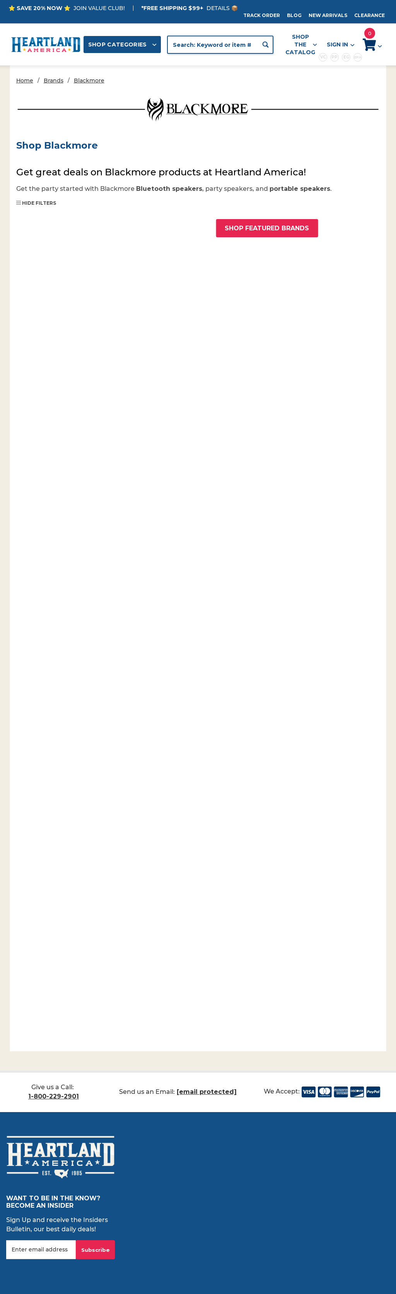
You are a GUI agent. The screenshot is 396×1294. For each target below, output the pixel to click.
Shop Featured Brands (267, 228)
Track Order (261, 15)
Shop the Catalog (301, 44)
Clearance (369, 15)
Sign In (340, 44)
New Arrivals (328, 15)
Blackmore (89, 80)
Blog (294, 15)
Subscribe (95, 1250)
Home (24, 80)
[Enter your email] (41, 1249)
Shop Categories (122, 44)
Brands (53, 80)
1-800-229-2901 (53, 1096)
